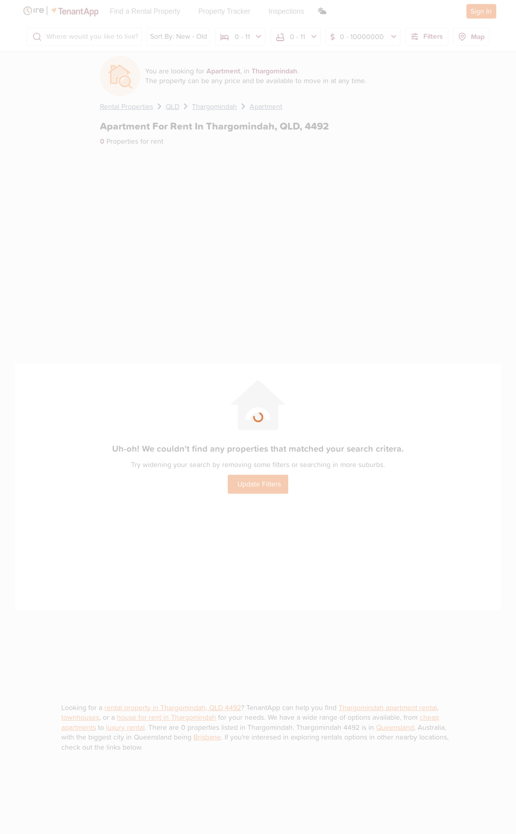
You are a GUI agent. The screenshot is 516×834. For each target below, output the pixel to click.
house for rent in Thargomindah (166, 717)
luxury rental (125, 727)
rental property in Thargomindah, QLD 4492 (172, 707)
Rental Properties (126, 106)
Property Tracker (224, 11)
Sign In (481, 11)
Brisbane (207, 737)
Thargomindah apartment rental (388, 707)
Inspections (286, 11)
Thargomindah (214, 106)
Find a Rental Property (145, 11)
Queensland (395, 727)
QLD (172, 106)
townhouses (80, 717)
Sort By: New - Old (178, 36)
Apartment (266, 106)
